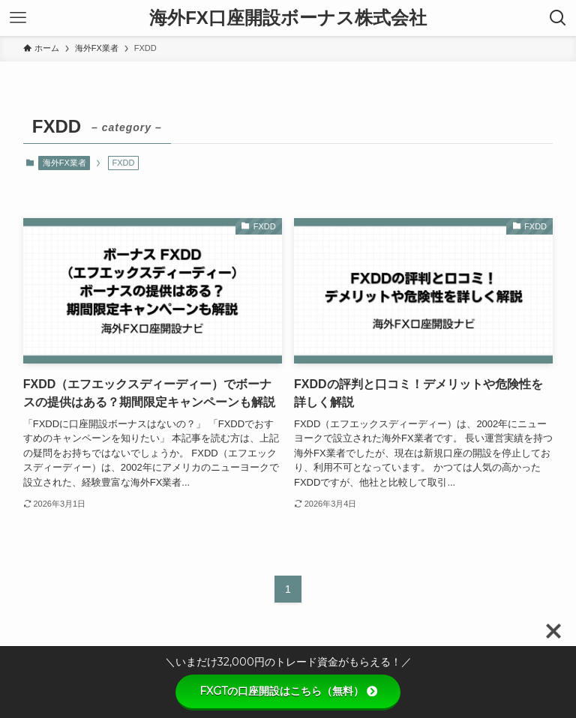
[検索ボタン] (558, 18)
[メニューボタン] (18, 18)
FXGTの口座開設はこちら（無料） (288, 691)
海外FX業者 (64, 162)
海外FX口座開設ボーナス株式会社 (288, 18)
